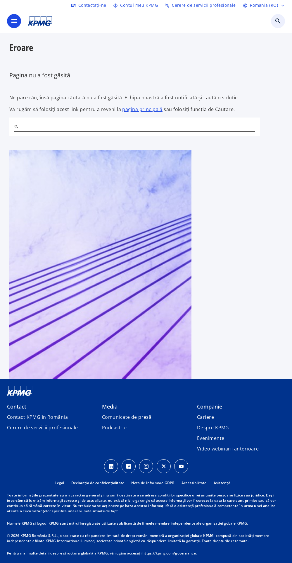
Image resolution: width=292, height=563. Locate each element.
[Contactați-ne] (88, 5)
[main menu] (14, 21)
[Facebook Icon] (129, 466)
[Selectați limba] (264, 5)
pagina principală (142, 109)
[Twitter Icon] (164, 466)
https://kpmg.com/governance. (169, 553)
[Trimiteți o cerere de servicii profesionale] (200, 5)
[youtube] (181, 466)
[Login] (135, 5)
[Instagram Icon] (146, 466)
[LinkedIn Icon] (111, 466)
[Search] (16, 126)
